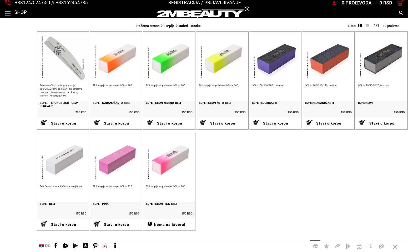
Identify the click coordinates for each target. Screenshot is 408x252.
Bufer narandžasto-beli (80, 108)
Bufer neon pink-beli (135, 214)
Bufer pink (69, 214)
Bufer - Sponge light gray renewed (22, 110)
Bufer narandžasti (309, 108)
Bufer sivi (360, 108)
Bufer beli (10, 214)
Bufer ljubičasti (248, 108)
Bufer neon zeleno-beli (137, 108)
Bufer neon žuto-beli (194, 108)
